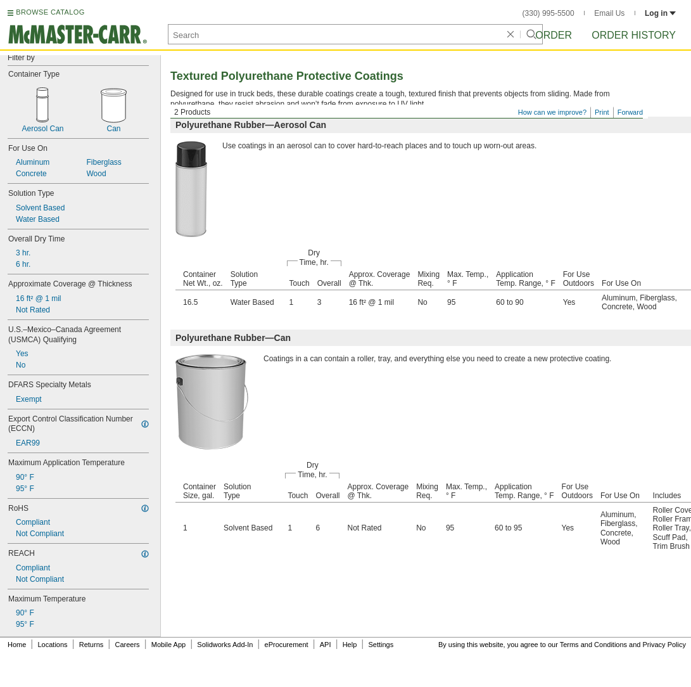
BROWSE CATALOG (50, 12)
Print (602, 112)
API (325, 644)
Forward (630, 112)
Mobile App (168, 644)
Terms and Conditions (593, 644)
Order (553, 35)
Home (17, 644)
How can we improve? (552, 112)
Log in (660, 13)
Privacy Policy (664, 644)
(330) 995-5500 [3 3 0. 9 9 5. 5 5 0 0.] (548, 13)
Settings (380, 644)
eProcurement (286, 644)
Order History (634, 35)
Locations (53, 644)
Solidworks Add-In (225, 644)
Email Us (609, 13)
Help (350, 644)
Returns (91, 644)
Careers (127, 644)
